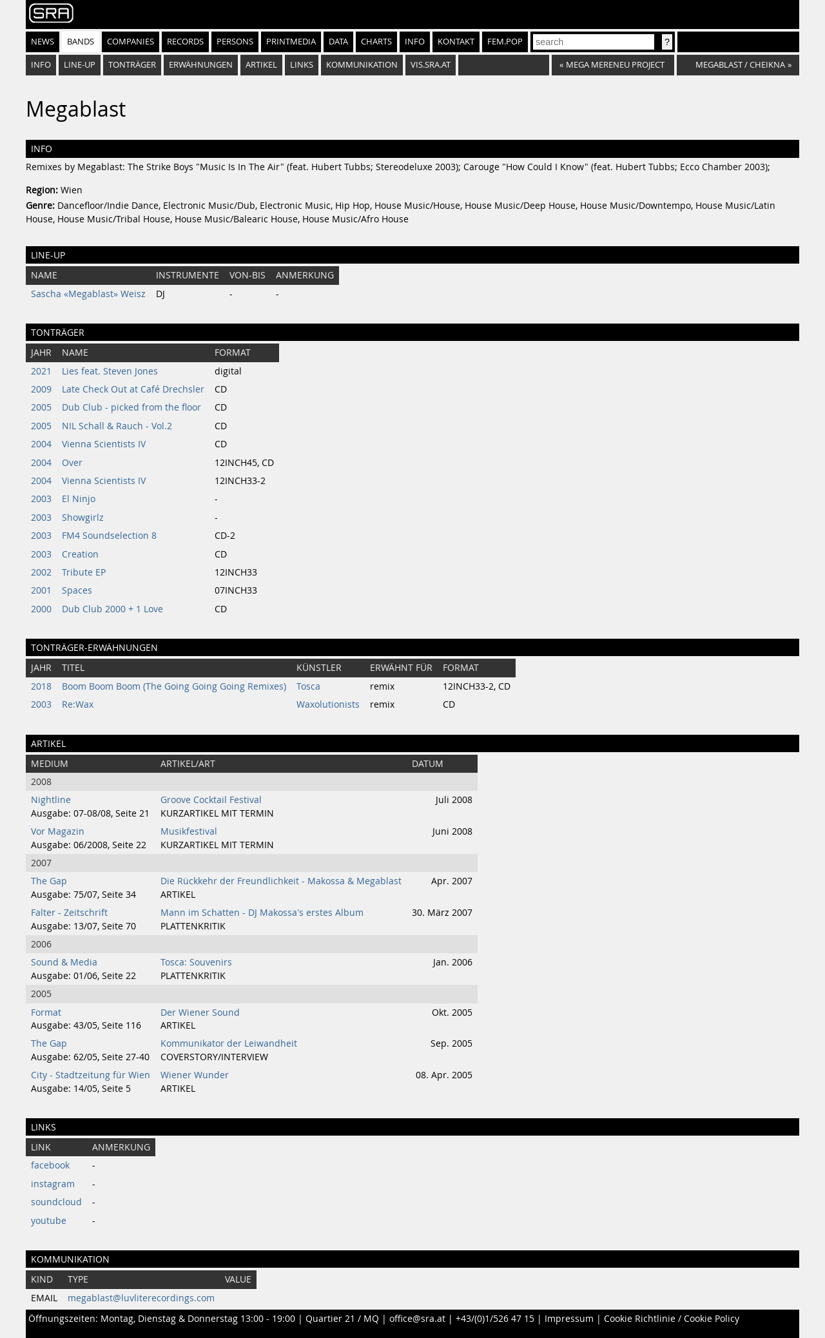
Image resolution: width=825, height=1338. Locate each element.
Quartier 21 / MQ (342, 1318)
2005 (41, 407)
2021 (41, 371)
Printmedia (291, 41)
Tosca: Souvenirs (196, 962)
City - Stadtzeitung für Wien (90, 1075)
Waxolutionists (328, 704)
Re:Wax (77, 704)
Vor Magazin (57, 831)
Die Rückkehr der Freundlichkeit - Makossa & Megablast (281, 881)
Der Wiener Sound (200, 1012)
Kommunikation (362, 64)
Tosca (308, 686)
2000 (41, 609)
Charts (376, 41)
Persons (235, 41)
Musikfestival (188, 831)
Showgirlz (83, 517)
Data (338, 41)
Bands (80, 41)
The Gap (49, 881)
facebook (50, 1165)
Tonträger (132, 64)
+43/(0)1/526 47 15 (495, 1318)
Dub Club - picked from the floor (131, 407)
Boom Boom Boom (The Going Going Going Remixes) (174, 686)
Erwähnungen (201, 64)
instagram (53, 1184)
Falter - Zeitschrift (69, 912)
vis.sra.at (431, 64)
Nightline (51, 800)
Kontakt (456, 41)
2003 (41, 499)
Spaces (77, 590)
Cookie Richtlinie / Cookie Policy (671, 1318)
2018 (41, 686)
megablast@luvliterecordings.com (141, 1298)
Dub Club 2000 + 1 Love (112, 609)
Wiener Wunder (194, 1075)
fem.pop (505, 41)
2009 (41, 389)
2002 (41, 572)
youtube (48, 1220)
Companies (130, 41)
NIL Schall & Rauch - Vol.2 (117, 426)
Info (415, 41)
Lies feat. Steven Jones (110, 371)
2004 (41, 444)
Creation (80, 554)
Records (185, 41)
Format (46, 1012)
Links (301, 64)
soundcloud (56, 1202)
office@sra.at (417, 1318)
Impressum (569, 1318)
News (42, 41)
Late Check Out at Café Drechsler (133, 389)
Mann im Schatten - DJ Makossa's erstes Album (262, 912)
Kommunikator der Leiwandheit (228, 1043)
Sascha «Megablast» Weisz (88, 294)
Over (72, 463)
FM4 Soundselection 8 (109, 535)
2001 (41, 590)
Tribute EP (84, 572)
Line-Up (79, 64)
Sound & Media (64, 962)
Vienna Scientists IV (104, 444)
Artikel (261, 64)
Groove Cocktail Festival (211, 800)
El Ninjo (78, 499)
